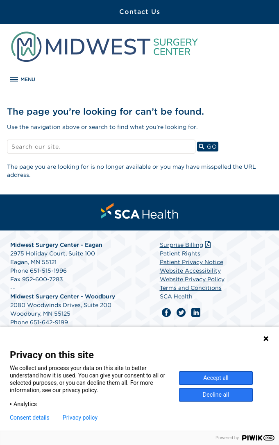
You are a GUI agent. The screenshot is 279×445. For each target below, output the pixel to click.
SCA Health (176, 296)
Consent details (30, 417)
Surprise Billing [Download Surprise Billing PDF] (186, 245)
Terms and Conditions (191, 288)
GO (208, 146)
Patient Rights (180, 253)
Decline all (216, 394)
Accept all (216, 378)
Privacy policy (80, 417)
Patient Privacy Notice (191, 262)
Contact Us (139, 12)
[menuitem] (139, 210)
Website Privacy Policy (192, 279)
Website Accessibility (190, 270)
